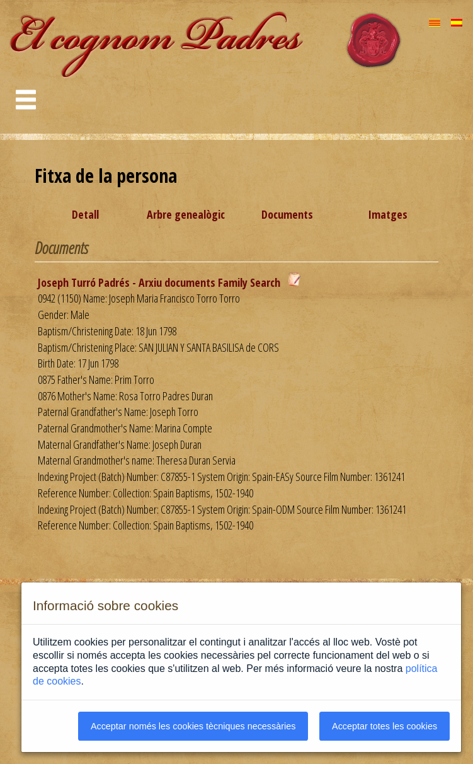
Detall (85, 214)
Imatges (387, 214)
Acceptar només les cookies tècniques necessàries (193, 726)
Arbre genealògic (186, 214)
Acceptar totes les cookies (384, 726)
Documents (287, 214)
